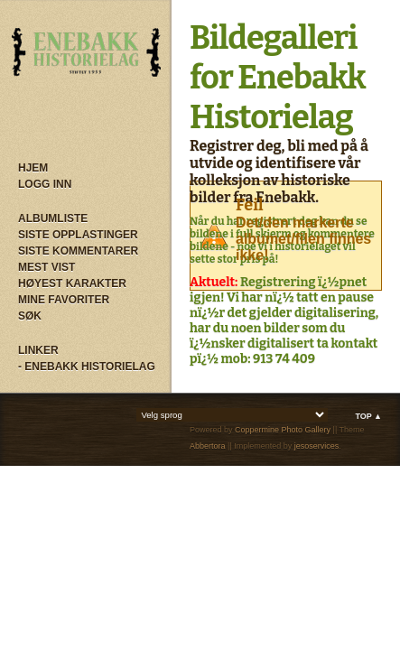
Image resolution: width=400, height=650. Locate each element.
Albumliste (53, 218)
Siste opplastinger (78, 234)
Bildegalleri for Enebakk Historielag (278, 77)
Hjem (33, 168)
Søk (30, 316)
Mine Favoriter (63, 299)
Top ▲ (368, 416)
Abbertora (208, 445)
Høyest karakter (72, 283)
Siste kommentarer (78, 251)
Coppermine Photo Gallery (282, 429)
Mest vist (46, 267)
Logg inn (44, 184)
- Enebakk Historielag (86, 366)
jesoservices (317, 445)
